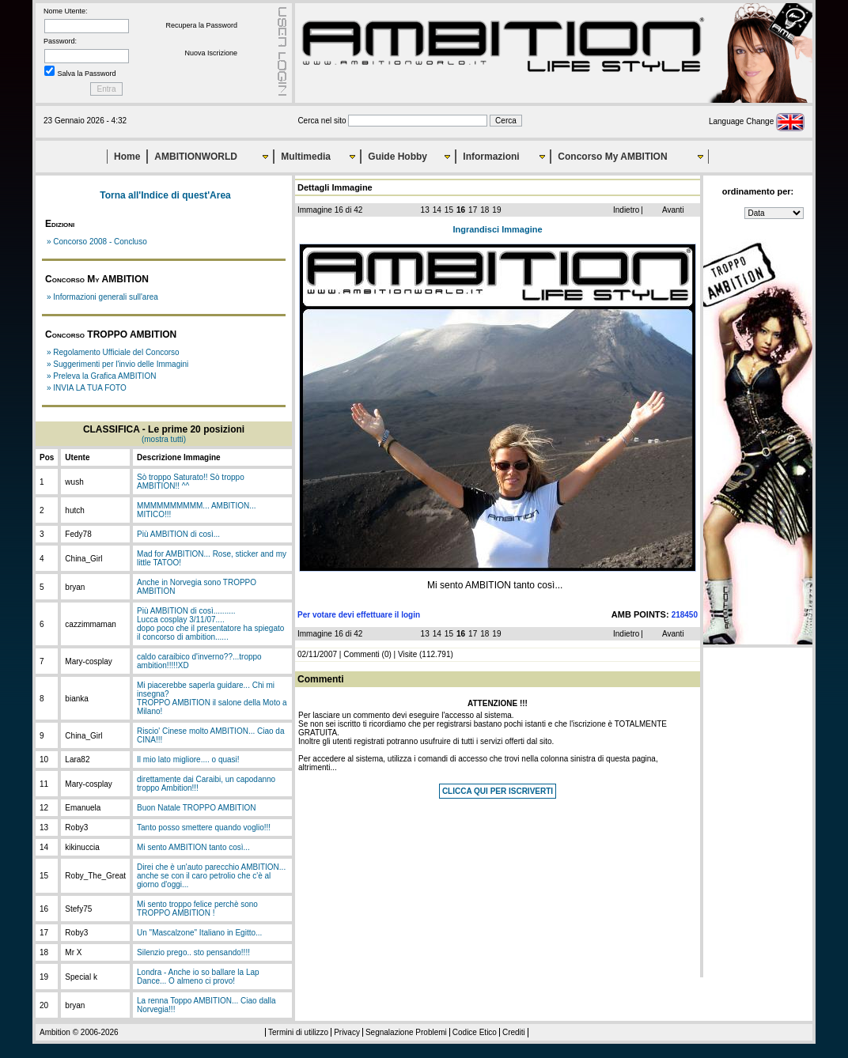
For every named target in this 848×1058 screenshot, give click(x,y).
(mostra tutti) (164, 439)
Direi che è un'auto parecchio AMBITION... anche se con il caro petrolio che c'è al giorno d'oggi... (211, 876)
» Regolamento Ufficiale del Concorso (113, 352)
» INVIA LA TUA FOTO (87, 388)
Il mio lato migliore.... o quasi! (188, 759)
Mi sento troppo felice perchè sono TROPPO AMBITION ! (197, 908)
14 (437, 210)
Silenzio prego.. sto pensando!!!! (193, 952)
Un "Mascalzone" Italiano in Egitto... (199, 932)
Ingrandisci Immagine (497, 229)
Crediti (513, 1032)
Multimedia (306, 156)
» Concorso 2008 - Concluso (97, 241)
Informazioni (491, 156)
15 (449, 210)
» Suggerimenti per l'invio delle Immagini (117, 364)
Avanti (673, 210)
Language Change (756, 121)
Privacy (347, 1032)
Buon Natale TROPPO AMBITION (196, 807)
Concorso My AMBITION (612, 156)
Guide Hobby (397, 156)
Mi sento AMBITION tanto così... (193, 847)
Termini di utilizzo (298, 1032)
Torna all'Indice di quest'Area (165, 195)
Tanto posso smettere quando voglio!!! (204, 827)
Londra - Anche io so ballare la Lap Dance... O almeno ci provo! (198, 976)
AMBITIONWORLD (195, 156)
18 (484, 210)
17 (472, 210)
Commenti (361, 654)
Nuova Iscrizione (210, 53)
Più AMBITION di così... (178, 534)
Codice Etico (474, 1032)
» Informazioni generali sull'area (102, 297)
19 (496, 210)
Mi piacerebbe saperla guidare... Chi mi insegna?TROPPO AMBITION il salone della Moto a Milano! (212, 698)
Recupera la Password (201, 25)
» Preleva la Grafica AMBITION (101, 376)
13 (425, 210)
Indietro (626, 210)
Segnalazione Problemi (406, 1032)
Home (127, 156)
